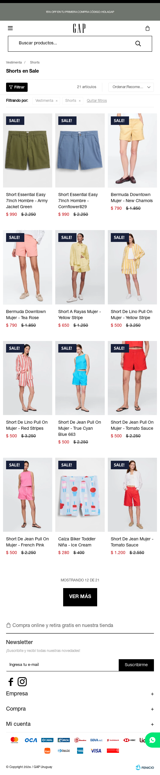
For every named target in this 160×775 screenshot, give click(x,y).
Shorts (70, 101)
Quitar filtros (97, 101)
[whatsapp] (152, 740)
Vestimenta (44, 101)
